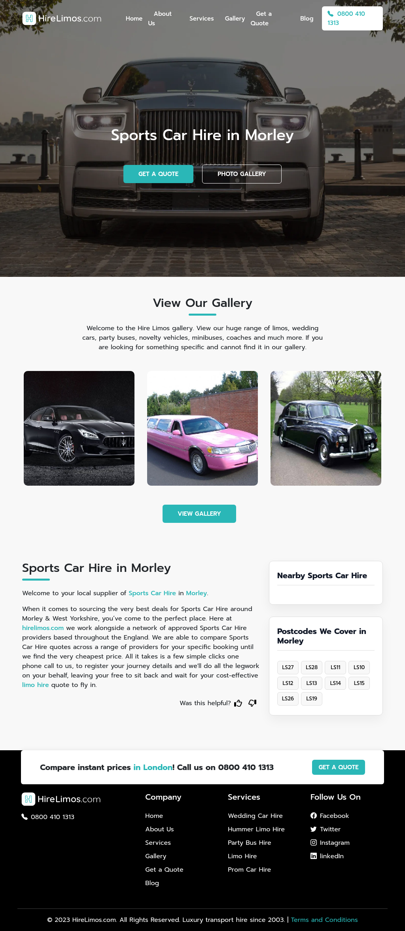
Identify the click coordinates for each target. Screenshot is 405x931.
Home (134, 18)
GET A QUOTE (158, 174)
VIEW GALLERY (199, 513)
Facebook (329, 816)
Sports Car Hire (152, 593)
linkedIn (327, 856)
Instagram (330, 843)
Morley (196, 593)
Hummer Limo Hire (256, 829)
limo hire (35, 685)
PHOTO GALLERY (242, 174)
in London (152, 767)
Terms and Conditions (324, 920)
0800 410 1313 (346, 18)
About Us (160, 18)
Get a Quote (261, 18)
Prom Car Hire (249, 869)
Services (201, 18)
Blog (306, 18)
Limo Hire (242, 856)
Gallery (235, 18)
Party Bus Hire (249, 843)
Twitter (325, 829)
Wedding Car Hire (255, 816)
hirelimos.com (43, 628)
